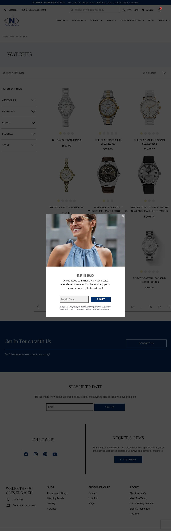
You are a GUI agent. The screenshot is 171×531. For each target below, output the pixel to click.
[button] (123, 216)
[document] (85, 265)
